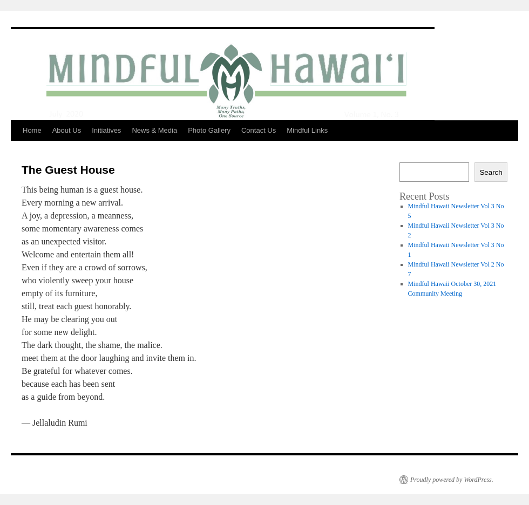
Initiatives (106, 130)
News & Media (154, 130)
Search (490, 172)
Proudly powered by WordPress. (451, 479)
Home (32, 130)
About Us (66, 130)
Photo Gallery (209, 130)
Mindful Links (307, 130)
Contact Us (258, 130)
